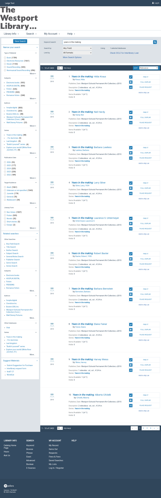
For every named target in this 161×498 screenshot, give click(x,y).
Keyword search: (50, 42)
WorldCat (10, 375)
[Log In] (153, 3)
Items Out (53, 449)
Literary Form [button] (9, 208)
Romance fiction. (13, 95)
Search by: (48, 48)
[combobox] (77, 48)
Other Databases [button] (10, 323)
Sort (136, 68)
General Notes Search (15, 257)
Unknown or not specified (17, 190)
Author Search (12, 250)
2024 (9, 169)
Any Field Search (12, 244)
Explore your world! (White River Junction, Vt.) (19, 149)
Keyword (30, 445)
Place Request (140, 87)
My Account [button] (52, 33)
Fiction (9, 215)
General (10, 197)
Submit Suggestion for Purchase (20, 365)
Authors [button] (7, 103)
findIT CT (10, 372)
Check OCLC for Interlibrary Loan (124, 53)
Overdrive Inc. (12, 111)
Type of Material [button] (10, 53)
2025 (9, 165)
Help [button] (71, 33)
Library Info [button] (11, 33)
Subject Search (12, 253)
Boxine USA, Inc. (13, 114)
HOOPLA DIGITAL (13, 86)
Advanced (30, 460)
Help (73, 440)
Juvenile (10, 193)
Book (9, 58)
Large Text (9, 3)
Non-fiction (11, 212)
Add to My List (144, 92)
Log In (157, 3)
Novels (9, 219)
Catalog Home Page (10, 446)
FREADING (11, 92)
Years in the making (14, 135)
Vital (8, 328)
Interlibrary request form (16, 368)
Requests (53, 453)
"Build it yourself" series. (16, 144)
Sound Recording (14, 67)
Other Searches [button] (9, 239)
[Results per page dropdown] (60, 68)
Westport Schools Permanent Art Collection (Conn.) (20, 118)
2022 (9, 175)
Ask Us (7, 455)
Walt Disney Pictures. (15, 122)
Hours (6, 451)
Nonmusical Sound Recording (18, 70)
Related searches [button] (11, 233)
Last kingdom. (12, 141)
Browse (29, 449)
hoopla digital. (12, 108)
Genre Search (11, 263)
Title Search (11, 247)
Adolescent (11, 200)
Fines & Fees (55, 456)
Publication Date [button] (10, 157)
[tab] (20, 47)
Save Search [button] (20, 41)
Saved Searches (56, 460)
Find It (138, 77)
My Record (53, 445)
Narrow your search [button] (11, 47)
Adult (9, 187)
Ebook (9, 64)
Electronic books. (13, 83)
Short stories (12, 222)
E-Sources (30, 468)
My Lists (53, 464)
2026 (9, 162)
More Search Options (72, 57)
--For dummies (12, 138)
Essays (10, 225)
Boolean (29, 464)
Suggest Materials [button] (11, 360)
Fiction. (9, 89)
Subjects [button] (7, 78)
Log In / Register (56, 468)
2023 (9, 172)
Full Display (140, 82)
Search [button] (31, 33)
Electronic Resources (15, 61)
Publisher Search (13, 260)
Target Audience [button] (10, 183)
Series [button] (6, 130)
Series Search (11, 266)
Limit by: (47, 53)
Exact (28, 456)
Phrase (29, 453)
